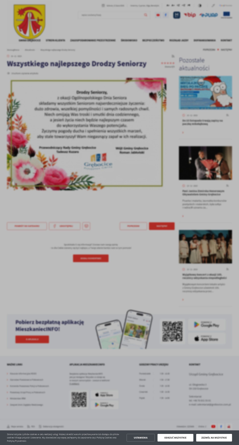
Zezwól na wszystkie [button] (214, 437)
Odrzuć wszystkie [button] (175, 437)
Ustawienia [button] (141, 437)
